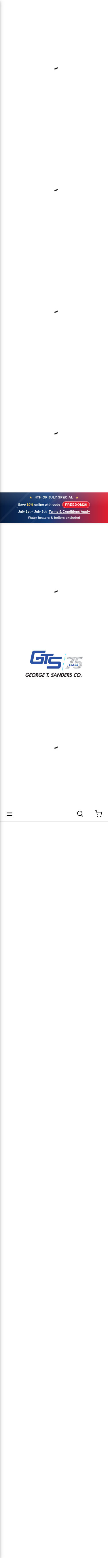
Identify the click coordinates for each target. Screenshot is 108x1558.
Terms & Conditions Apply (69, 511)
